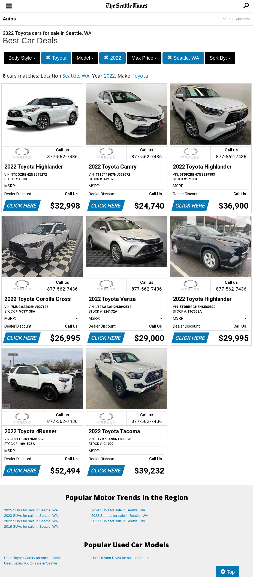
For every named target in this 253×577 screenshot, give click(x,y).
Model (85, 58)
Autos (9, 19)
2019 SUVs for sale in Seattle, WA (31, 526)
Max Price (144, 58)
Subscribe (242, 19)
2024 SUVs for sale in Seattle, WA (118, 510)
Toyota (56, 58)
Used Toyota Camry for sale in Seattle (34, 558)
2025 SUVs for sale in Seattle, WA (31, 510)
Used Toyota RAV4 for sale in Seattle (120, 558)
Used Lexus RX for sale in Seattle (30, 563)
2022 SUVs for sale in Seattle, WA (31, 521)
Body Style (21, 58)
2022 (112, 58)
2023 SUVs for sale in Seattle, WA (31, 516)
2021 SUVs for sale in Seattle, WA (118, 521)
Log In (225, 19)
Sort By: (219, 58)
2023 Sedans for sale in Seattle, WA (119, 516)
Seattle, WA (183, 58)
